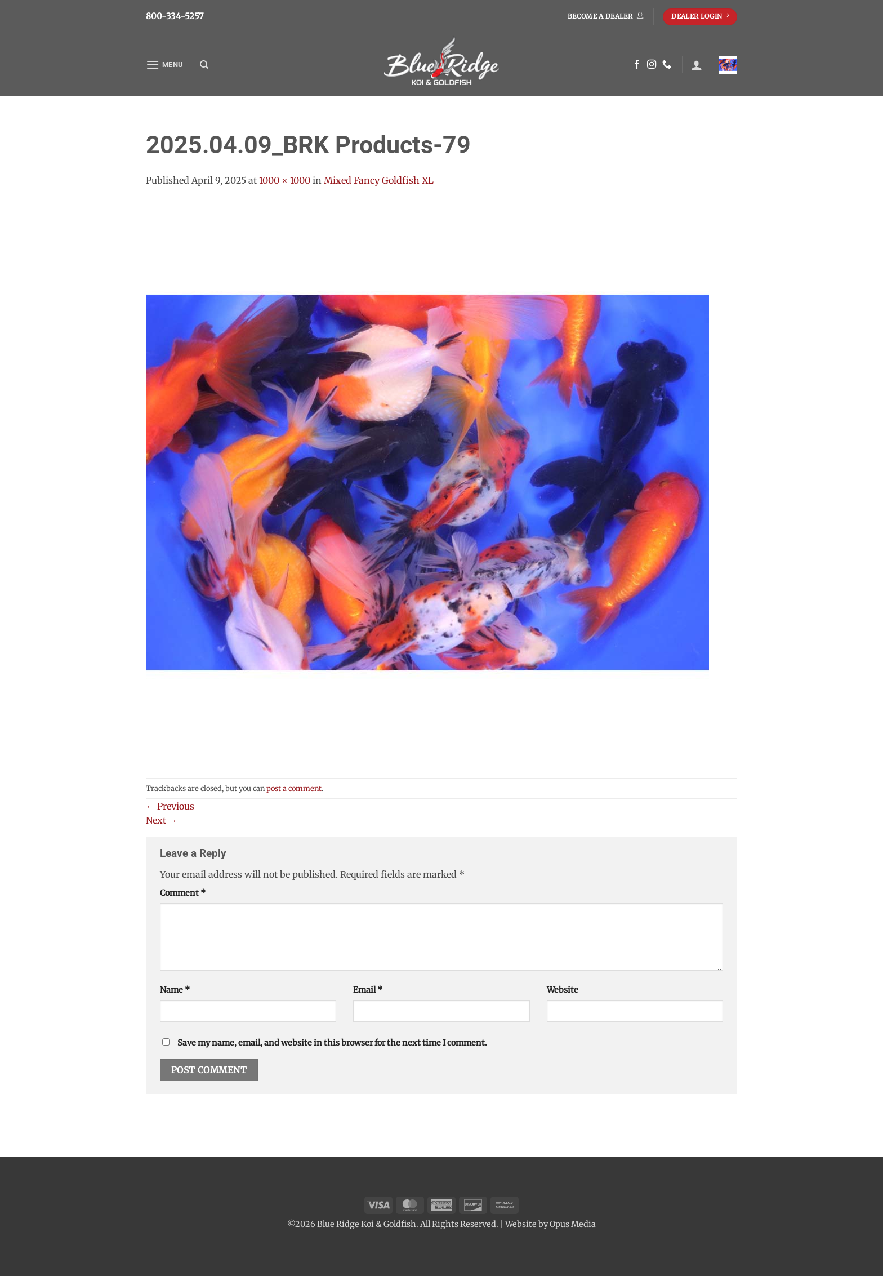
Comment (183, 893)
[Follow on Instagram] (651, 65)
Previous (170, 806)
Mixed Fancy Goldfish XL (379, 180)
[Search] (204, 64)
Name (175, 990)
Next (161, 820)
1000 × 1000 (284, 180)
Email (367, 990)
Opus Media (573, 1224)
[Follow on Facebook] (636, 65)
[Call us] (666, 65)
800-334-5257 (175, 16)
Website (562, 990)
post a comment (294, 788)
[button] (164, 64)
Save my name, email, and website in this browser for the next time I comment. (332, 1043)
